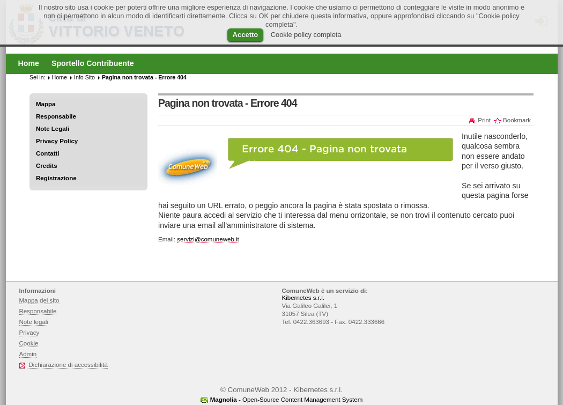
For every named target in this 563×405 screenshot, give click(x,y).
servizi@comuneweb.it (208, 239)
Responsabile (56, 116)
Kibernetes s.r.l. (303, 297)
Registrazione (56, 178)
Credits (46, 166)
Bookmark (517, 120)
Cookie (29, 343)
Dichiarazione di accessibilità (68, 365)
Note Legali (52, 129)
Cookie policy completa (306, 35)
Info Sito (84, 77)
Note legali (34, 322)
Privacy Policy (57, 141)
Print (484, 120)
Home (59, 77)
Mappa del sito (39, 300)
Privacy (29, 332)
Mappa (46, 104)
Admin (28, 354)
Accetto (245, 35)
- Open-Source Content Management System (286, 399)
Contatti (48, 153)
